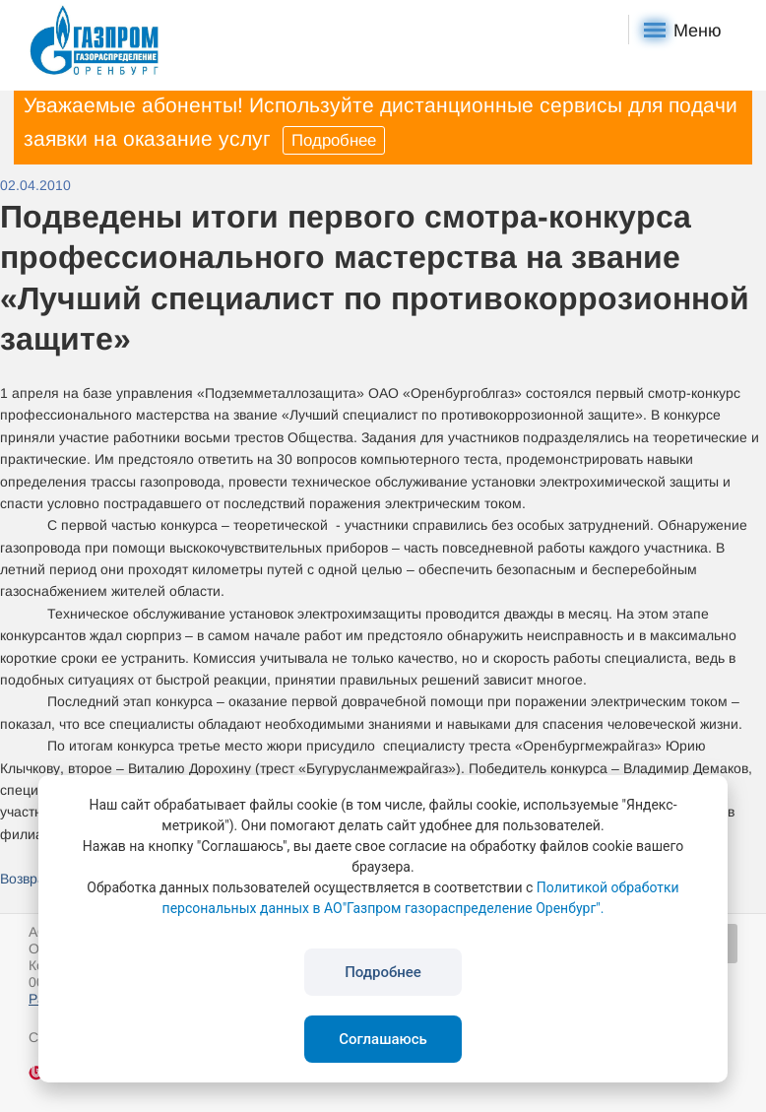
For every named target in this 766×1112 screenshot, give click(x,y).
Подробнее (333, 140)
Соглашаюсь (383, 1039)
